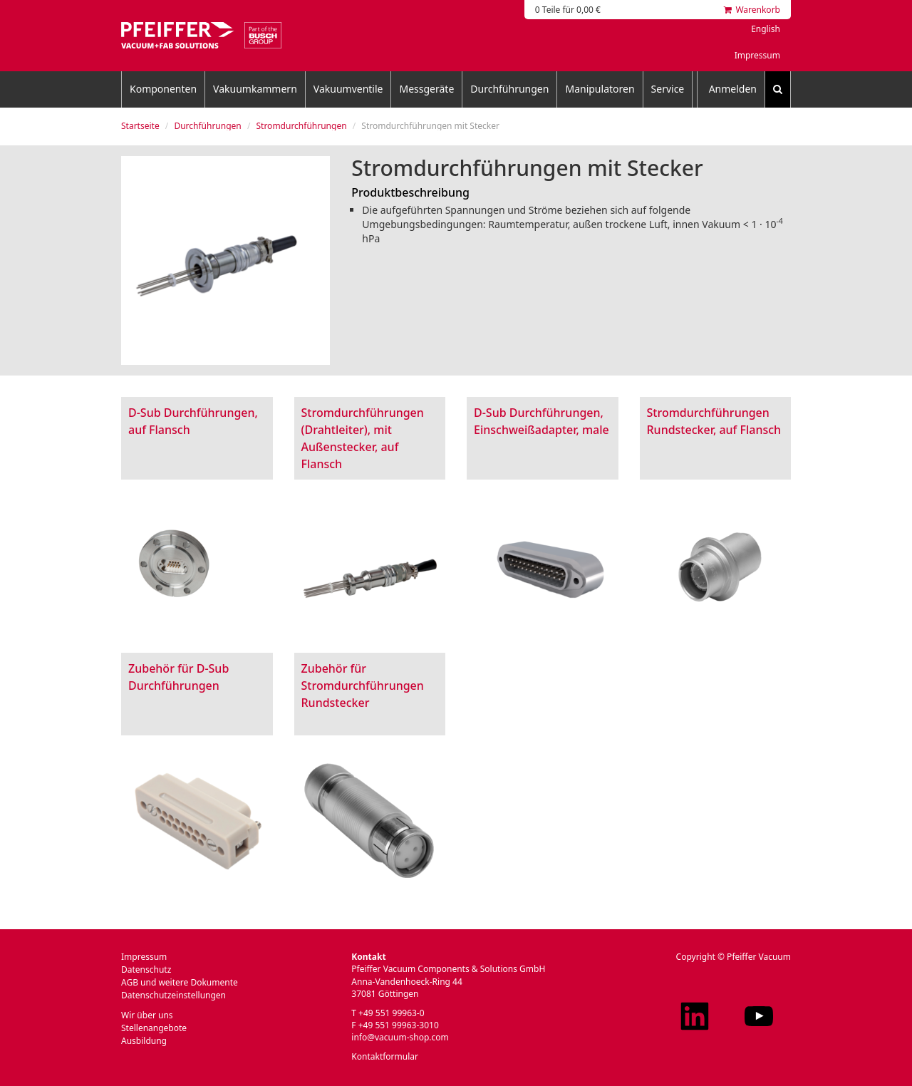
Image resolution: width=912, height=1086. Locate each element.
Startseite (140, 126)
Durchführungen (509, 88)
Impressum (757, 55)
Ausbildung (144, 1041)
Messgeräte (426, 88)
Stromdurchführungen (301, 126)
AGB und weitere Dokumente (179, 982)
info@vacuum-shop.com (399, 1037)
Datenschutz (146, 969)
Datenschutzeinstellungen (173, 995)
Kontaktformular (384, 1056)
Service (668, 88)
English (765, 29)
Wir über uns (147, 1015)
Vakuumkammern (255, 88)
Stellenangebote (154, 1028)
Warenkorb (752, 10)
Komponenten (163, 88)
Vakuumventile (348, 88)
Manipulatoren (599, 88)
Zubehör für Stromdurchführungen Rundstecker (362, 685)
